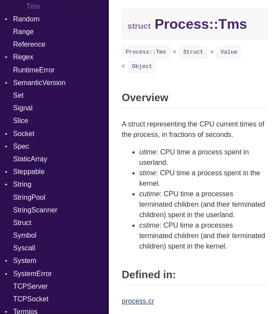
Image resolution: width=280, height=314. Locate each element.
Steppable (29, 171)
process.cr (138, 301)
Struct (22, 222)
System (24, 260)
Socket (24, 133)
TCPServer (30, 286)
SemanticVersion (39, 82)
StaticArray (30, 159)
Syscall (24, 248)
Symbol (24, 235)
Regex (23, 57)
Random (26, 19)
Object (142, 66)
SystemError (32, 273)
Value (229, 52)
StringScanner (35, 210)
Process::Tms (146, 52)
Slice (20, 120)
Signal (22, 108)
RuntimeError (34, 70)
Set (18, 95)
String (22, 184)
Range (23, 31)
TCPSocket (30, 299)
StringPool (29, 197)
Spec (21, 146)
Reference (29, 44)
